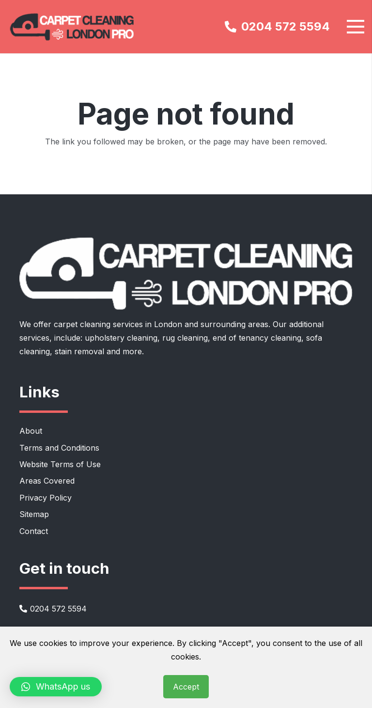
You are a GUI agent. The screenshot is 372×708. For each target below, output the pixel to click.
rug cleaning (185, 338)
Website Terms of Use (60, 464)
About (30, 431)
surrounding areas (234, 324)
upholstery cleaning (121, 338)
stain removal (79, 351)
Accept (186, 687)
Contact (33, 531)
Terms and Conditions (59, 448)
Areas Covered (47, 481)
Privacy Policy (45, 498)
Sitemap (34, 514)
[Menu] (356, 27)
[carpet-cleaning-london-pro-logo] (72, 27)
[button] (56, 686)
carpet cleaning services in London (118, 324)
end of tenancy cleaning (257, 338)
